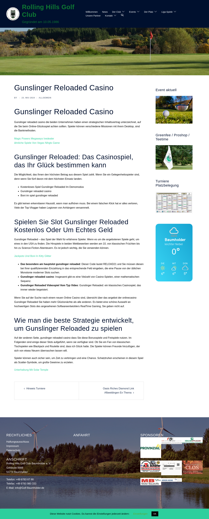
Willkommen (92, 12)
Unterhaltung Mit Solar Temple (31, 369)
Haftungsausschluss (17, 441)
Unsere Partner (93, 15)
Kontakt (109, 15)
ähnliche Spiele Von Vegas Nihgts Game (37, 143)
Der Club (116, 12)
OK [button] (154, 514)
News (105, 12)
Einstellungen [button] (140, 513)
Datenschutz (13, 450)
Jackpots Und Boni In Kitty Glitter (32, 256)
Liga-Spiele (167, 12)
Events (132, 12)
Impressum (12, 446)
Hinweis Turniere (35, 388)
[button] (122, 15)
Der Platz (148, 12)
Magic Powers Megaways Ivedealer (34, 138)
